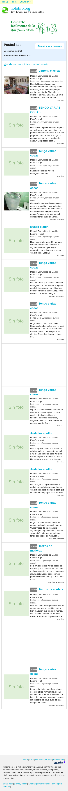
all (5, 64)
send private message (50, 46)
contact (6, 786)
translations (58, 760)
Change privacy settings (39, 784)
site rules (39, 760)
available (11, 64)
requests (44, 64)
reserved (19, 64)
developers (57, 784)
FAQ (31, 760)
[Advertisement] (34, 364)
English (25, 2)
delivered (28, 64)
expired (36, 64)
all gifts (48, 760)
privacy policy (20, 784)
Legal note (8, 784)
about (25, 760)
